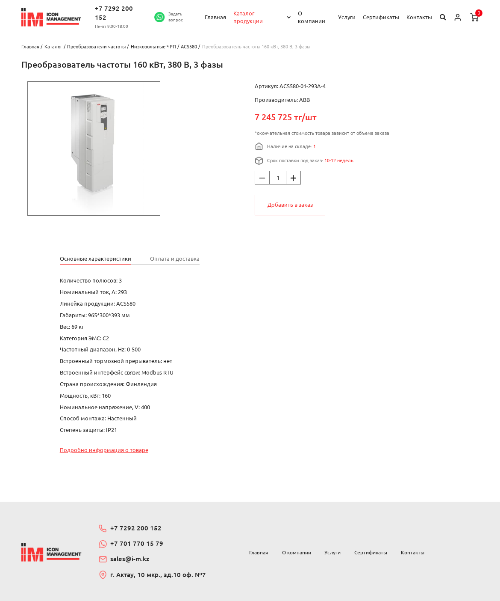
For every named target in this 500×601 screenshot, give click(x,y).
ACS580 (189, 46)
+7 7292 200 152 (114, 13)
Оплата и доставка (175, 259)
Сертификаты (381, 17)
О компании (311, 17)
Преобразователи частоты (96, 46)
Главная (215, 17)
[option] (94, 148)
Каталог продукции (248, 17)
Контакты (419, 17)
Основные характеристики (95, 259)
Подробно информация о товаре (104, 450)
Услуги (347, 17)
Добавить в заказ (290, 205)
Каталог (53, 46)
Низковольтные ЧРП (153, 46)
